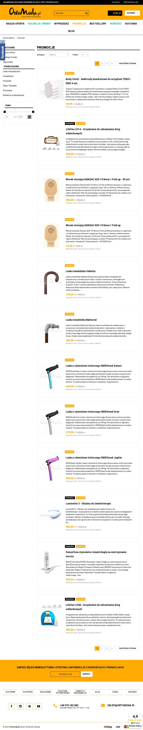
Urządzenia (8, 76)
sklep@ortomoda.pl (121, 705)
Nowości (115, 23)
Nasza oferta (15, 23)
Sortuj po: (41, 55)
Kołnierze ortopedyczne (13, 95)
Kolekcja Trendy (39, 23)
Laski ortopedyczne (11, 71)
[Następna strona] (128, 63)
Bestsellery (98, 23)
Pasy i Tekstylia (9, 86)
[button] (29, 117)
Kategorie (9, 47)
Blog (71, 31)
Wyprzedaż (61, 23)
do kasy (132, 13)
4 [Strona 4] (111, 63)
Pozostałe (7, 90)
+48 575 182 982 (69, 705)
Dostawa (131, 23)
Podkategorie (11, 66)
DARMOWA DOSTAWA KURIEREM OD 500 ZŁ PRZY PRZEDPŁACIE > (32, 2)
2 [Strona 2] (102, 63)
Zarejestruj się (130, 2)
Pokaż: (75, 55)
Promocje (79, 23)
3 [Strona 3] (106, 63)
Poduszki (7, 81)
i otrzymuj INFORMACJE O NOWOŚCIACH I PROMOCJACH (70, 667)
